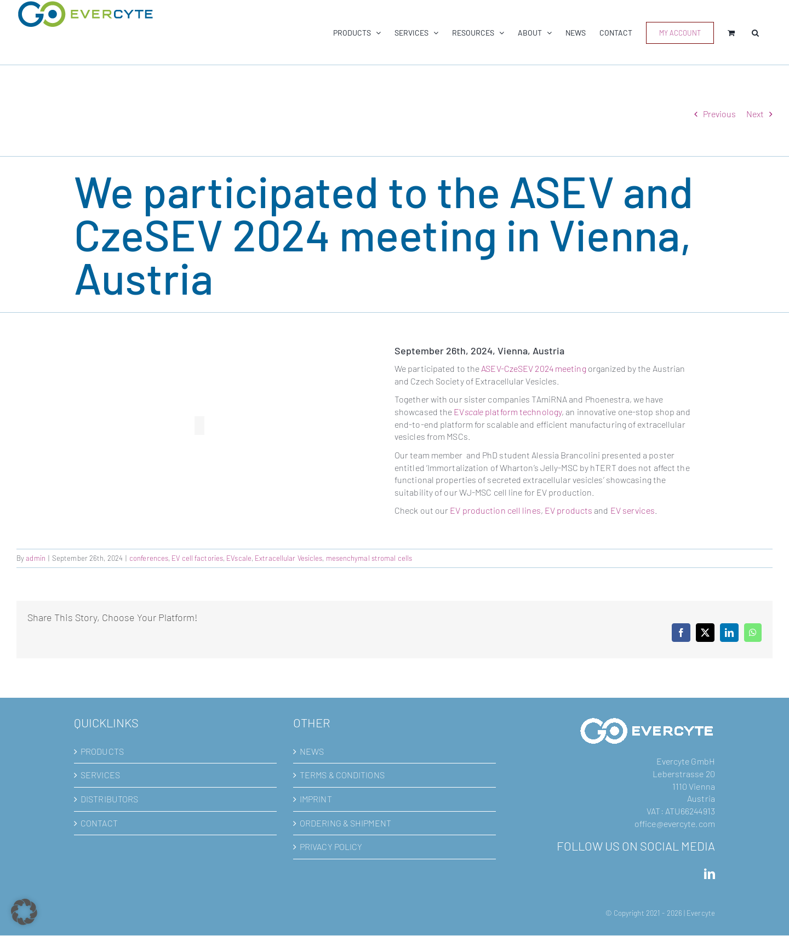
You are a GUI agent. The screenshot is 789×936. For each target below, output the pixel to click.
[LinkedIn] (709, 874)
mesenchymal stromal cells (369, 558)
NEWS (312, 751)
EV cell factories (197, 558)
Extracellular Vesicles (288, 558)
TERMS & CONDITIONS (342, 775)
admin (35, 558)
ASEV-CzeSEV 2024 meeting (533, 368)
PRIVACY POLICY (331, 846)
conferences (148, 558)
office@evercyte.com (674, 823)
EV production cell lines (495, 510)
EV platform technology (508, 411)
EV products (568, 510)
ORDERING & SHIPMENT (345, 823)
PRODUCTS (102, 751)
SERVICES (100, 775)
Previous (719, 113)
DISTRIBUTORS (109, 799)
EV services (632, 510)
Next (755, 113)
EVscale (238, 558)
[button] (755, 32)
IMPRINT (316, 799)
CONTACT (99, 823)
